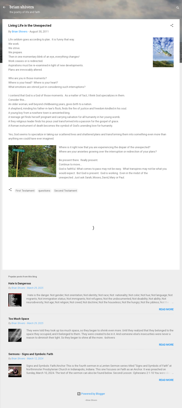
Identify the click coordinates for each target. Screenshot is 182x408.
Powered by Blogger (91, 393)
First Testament (25, 190)
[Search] (178, 8)
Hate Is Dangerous (19, 283)
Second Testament (65, 190)
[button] (172, 26)
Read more (166, 309)
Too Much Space (18, 318)
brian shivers (22, 7)
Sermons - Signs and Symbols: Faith (30, 354)
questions (44, 190)
